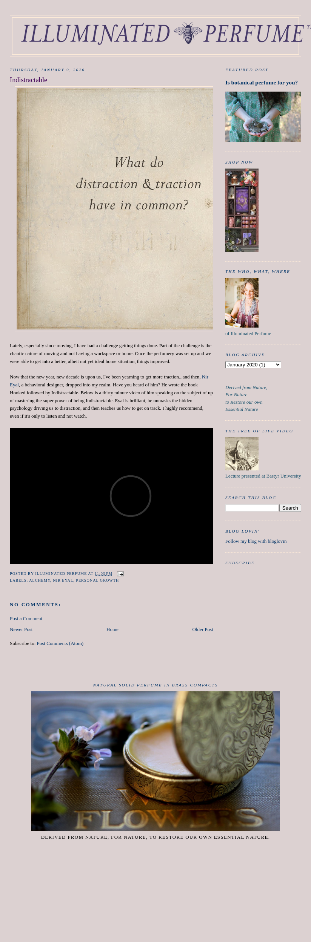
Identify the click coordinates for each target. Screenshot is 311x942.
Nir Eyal (63, 580)
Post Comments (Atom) (60, 643)
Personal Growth (97, 580)
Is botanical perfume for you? (261, 82)
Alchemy (39, 580)
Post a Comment (26, 618)
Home (112, 629)
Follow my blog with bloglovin (256, 541)
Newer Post (21, 629)
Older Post (202, 629)
